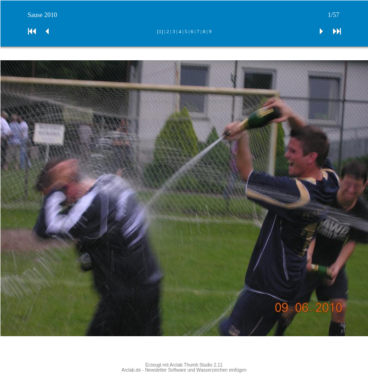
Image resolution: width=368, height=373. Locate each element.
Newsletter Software (165, 370)
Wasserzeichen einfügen (221, 370)
